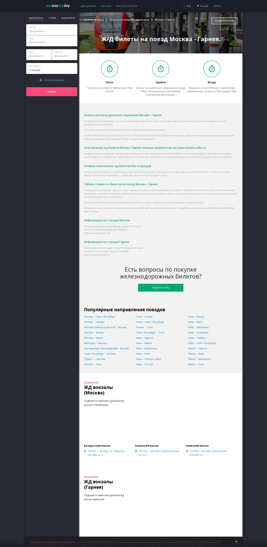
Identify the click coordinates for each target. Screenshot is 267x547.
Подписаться (224, 20)
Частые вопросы (126, 6)
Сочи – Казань (144, 316)
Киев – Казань (196, 316)
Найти (52, 92)
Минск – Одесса (197, 348)
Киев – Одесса (144, 337)
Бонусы (106, 6)
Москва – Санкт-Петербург (100, 316)
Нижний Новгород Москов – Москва (105, 327)
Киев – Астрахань (198, 332)
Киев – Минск (144, 343)
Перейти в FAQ (160, 287)
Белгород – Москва (95, 343)
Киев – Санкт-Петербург (202, 343)
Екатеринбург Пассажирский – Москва (106, 348)
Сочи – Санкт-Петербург (150, 322)
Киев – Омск (195, 322)
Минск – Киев (196, 353)
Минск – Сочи (196, 364)
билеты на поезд (99, 157)
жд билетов (102, 130)
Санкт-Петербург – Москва (100, 353)
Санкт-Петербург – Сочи (150, 332)
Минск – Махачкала (199, 359)
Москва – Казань (94, 332)
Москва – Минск (93, 337)
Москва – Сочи (92, 364)
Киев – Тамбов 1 (198, 337)
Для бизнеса (89, 6)
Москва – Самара (94, 322)
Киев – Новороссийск (148, 359)
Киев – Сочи (143, 353)
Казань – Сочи (144, 327)
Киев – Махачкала (146, 348)
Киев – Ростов (144, 364)
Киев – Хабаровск (198, 327)
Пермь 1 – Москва (94, 359)
